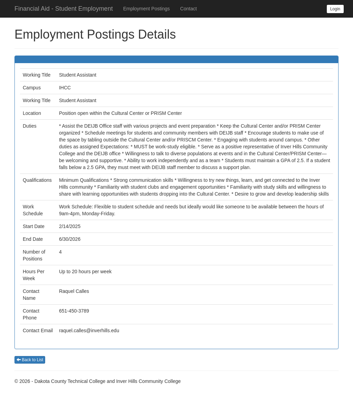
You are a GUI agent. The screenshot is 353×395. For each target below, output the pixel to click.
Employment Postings (146, 8)
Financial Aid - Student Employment (63, 8)
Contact (188, 8)
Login (335, 9)
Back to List (30, 359)
